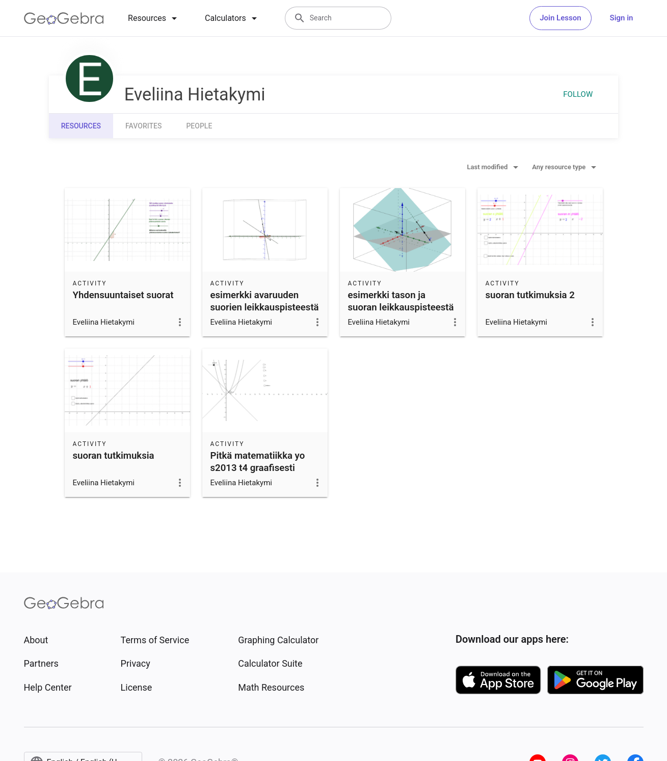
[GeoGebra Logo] (64, 18)
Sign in (621, 17)
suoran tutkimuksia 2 (530, 295)
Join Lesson (560, 17)
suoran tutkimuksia (113, 455)
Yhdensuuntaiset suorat (123, 295)
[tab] (154, 18)
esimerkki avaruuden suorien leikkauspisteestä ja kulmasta (264, 307)
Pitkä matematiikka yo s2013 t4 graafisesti (257, 462)
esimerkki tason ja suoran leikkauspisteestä (401, 301)
